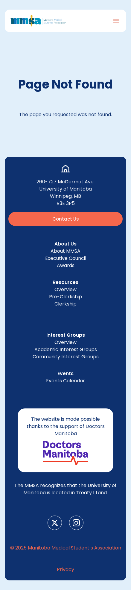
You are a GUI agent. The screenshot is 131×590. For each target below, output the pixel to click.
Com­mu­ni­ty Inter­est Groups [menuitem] (66, 356)
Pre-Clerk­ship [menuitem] (65, 296)
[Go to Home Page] (38, 21)
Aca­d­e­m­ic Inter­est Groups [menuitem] (65, 349)
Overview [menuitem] (65, 289)
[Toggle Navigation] (116, 20)
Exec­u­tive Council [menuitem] (65, 258)
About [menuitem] (65, 251)
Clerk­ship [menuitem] (65, 303)
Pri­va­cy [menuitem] (65, 569)
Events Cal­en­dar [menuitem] (65, 380)
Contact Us (65, 219)
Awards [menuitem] (65, 265)
